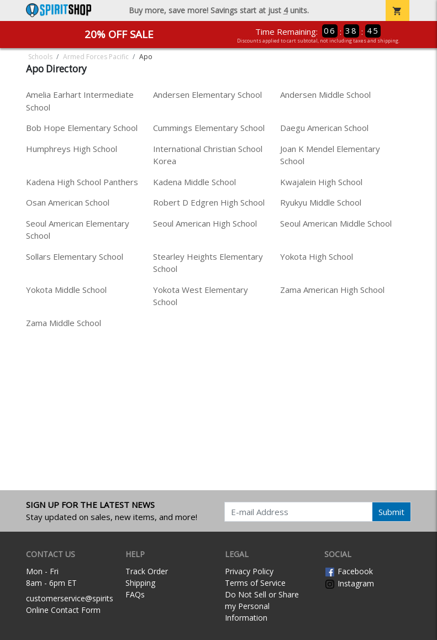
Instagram (349, 583)
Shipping (140, 583)
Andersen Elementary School (207, 94)
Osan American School (67, 202)
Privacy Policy (249, 571)
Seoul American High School (205, 223)
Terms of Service (255, 583)
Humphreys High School (71, 148)
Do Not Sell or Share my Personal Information (262, 606)
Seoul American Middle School (336, 223)
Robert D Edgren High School (209, 202)
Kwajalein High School (321, 181)
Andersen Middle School (325, 94)
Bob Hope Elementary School (82, 127)
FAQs (135, 594)
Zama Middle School (63, 322)
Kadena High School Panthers (82, 181)
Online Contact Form (63, 610)
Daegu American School (324, 127)
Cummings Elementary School (209, 127)
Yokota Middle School (66, 289)
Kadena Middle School (194, 181)
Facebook (348, 571)
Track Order (146, 571)
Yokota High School (316, 256)
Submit (391, 511)
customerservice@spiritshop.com (85, 598)
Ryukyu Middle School (320, 202)
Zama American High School (332, 289)
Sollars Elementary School (74, 256)
